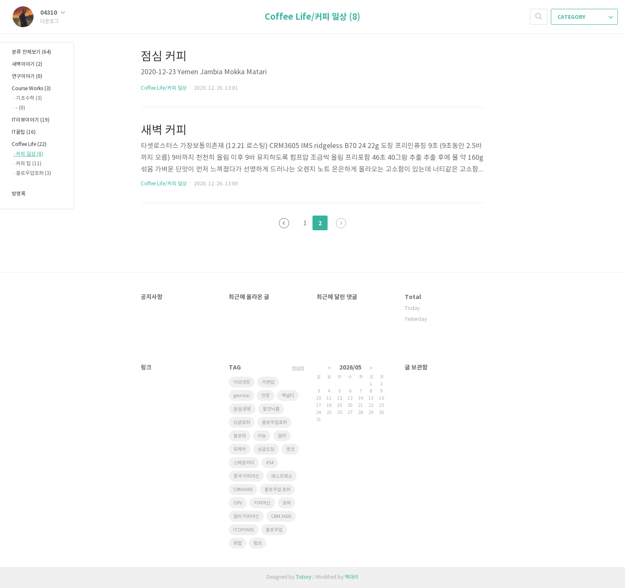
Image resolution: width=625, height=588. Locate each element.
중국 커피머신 (246, 476)
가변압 (268, 382)
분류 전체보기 (31, 52)
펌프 (257, 543)
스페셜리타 (243, 463)
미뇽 (262, 436)
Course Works (31, 88)
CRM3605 (243, 489)
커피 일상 (29, 154)
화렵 (237, 543)
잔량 (265, 395)
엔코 (290, 449)
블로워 (239, 436)
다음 (341, 223)
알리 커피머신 (246, 516)
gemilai (241, 395)
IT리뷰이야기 (30, 120)
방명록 (19, 194)
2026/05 (350, 367)
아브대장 (241, 382)
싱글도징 (266, 449)
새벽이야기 (27, 64)
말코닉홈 (271, 409)
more (298, 368)
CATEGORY (585, 17)
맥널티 (288, 395)
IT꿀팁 (24, 132)
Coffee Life (29, 144)
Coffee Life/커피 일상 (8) (312, 17)
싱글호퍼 (241, 422)
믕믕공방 (242, 409)
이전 (284, 223)
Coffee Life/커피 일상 (164, 88)
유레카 (239, 449)
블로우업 (274, 530)
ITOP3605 (243, 530)
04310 (52, 12)
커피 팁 (28, 164)
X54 (270, 463)
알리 (282, 436)
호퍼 (286, 503)
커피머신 (262, 503)
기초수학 (29, 98)
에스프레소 (281, 476)
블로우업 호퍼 (277, 489)
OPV (237, 503)
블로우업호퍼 (274, 422)
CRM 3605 (281, 516)
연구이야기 (27, 76)
